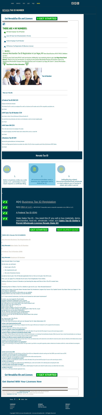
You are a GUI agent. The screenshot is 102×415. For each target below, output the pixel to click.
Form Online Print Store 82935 (10, 391)
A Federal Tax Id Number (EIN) (12, 251)
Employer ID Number (18, 257)
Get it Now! (4, 109)
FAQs (33, 3)
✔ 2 (5, 207)
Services (18, 3)
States (11, 408)
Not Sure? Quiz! (68, 229)
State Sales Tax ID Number (19, 245)
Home (12, 3)
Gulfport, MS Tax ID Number (25, 394)
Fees (24, 3)
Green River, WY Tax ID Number (40, 391)
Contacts (12, 407)
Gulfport (4, 394)
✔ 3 (5, 213)
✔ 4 (5, 218)
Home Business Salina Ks (9, 392)
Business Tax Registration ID (20, 239)
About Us (12, 405)
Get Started (38, 229)
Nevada (5, 10)
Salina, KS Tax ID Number (36, 392)
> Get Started (47, 18)
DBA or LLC (26, 207)
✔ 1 (5, 202)
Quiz (28, 3)
